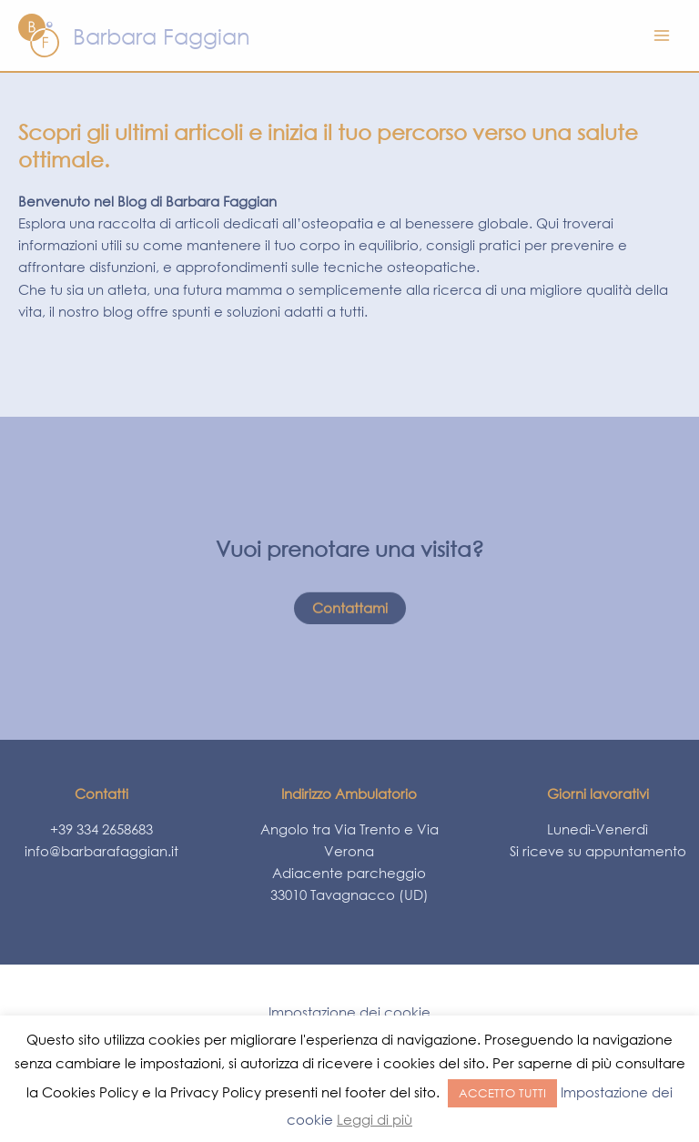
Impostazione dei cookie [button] (349, 1012)
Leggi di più (374, 1119)
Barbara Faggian (161, 35)
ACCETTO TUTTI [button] (502, 1093)
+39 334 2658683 (101, 829)
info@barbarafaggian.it (101, 851)
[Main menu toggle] (662, 35)
